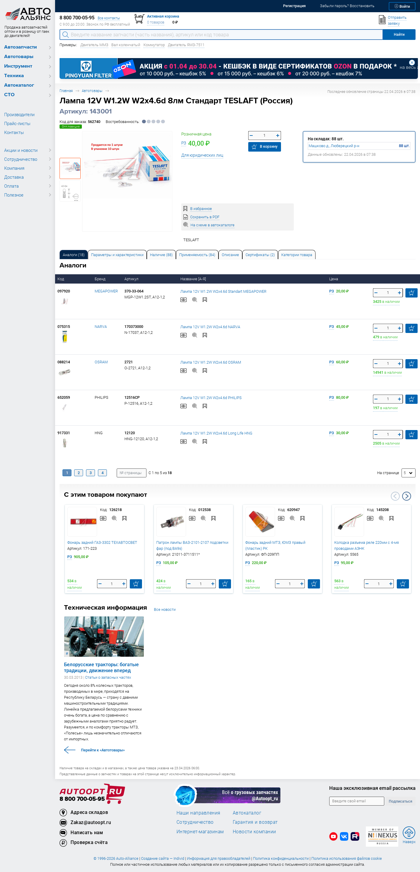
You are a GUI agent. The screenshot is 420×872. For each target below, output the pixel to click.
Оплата (11, 186)
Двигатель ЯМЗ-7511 (186, 44)
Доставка (14, 177)
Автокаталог (19, 85)
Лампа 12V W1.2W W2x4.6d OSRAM (210, 362)
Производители (19, 114)
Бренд (100, 278)
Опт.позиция (70, 126)
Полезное (14, 195)
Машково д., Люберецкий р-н (334, 145)
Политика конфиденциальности (281, 858)
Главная (66, 90)
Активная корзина (163, 16)
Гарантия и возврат (255, 822)
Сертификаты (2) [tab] (260, 254)
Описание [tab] (230, 254)
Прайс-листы (17, 123)
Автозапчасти (20, 47)
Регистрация (294, 5)
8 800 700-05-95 (82, 799)
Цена (334, 278)
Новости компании (254, 831)
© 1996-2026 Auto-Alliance (115, 858)
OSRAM (101, 362)
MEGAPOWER (106, 291)
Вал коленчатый (125, 44)
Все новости (165, 609)
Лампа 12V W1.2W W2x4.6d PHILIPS (211, 397)
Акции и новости (21, 150)
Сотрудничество (20, 159)
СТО (9, 94)
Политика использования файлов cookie (346, 858)
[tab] (74, 254)
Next (406, 496)
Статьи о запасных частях (108, 677)
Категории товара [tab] (296, 254)
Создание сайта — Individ (162, 858)
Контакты (14, 132)
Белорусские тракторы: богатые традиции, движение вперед (101, 667)
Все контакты (109, 18)
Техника (14, 75)
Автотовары (18, 56)
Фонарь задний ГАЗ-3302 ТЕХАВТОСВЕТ (102, 542)
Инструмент (18, 66)
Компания (14, 168)
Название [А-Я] (193, 278)
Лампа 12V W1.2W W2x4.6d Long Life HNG (216, 432)
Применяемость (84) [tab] (197, 254)
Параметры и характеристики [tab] (117, 254)
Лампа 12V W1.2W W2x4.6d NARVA (210, 326)
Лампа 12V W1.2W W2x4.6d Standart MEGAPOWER (223, 291)
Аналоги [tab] (74, 254)
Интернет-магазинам (200, 831)
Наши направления (199, 812)
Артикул (131, 278)
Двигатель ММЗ (94, 44)
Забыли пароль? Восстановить (347, 5)
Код (61, 278)
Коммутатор (154, 44)
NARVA (101, 326)
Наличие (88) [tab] (161, 254)
